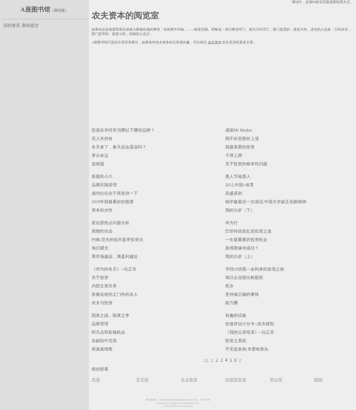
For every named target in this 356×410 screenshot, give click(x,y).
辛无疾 (142, 379)
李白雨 (276, 379)
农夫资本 (215, 42)
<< (206, 360)
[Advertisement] (222, 85)
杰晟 (96, 379)
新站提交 (30, 25)
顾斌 (318, 379)
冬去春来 (189, 379)
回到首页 (11, 25)
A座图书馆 (35, 9)
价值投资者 (235, 379)
